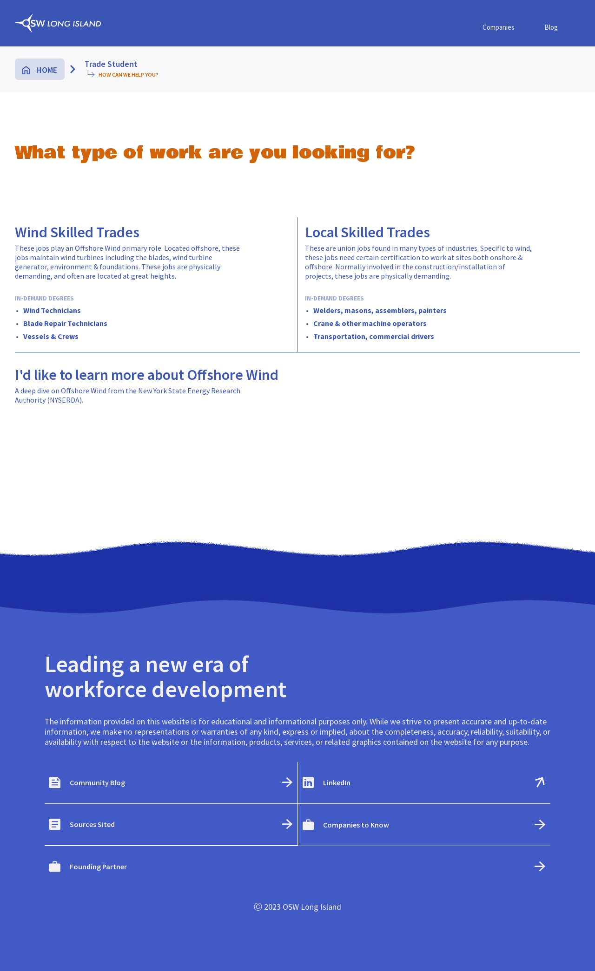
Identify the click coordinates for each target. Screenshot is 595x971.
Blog (551, 27)
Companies (499, 27)
